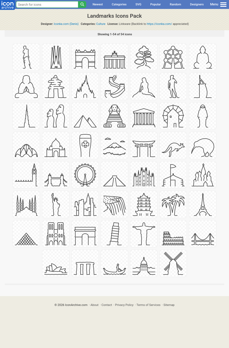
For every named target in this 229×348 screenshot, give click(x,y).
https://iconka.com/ (159, 24)
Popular (155, 4)
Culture (100, 24)
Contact (106, 305)
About (95, 305)
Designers (197, 4)
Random (175, 4)
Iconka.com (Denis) (66, 24)
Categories (119, 4)
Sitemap (169, 305)
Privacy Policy (124, 305)
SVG (138, 4)
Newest (97, 4)
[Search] (82, 4)
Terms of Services (148, 305)
